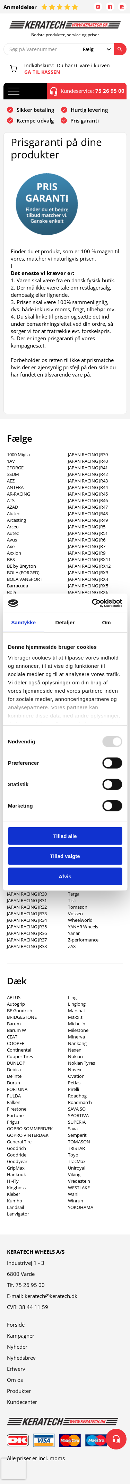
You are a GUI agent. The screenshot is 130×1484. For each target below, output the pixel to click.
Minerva (76, 1037)
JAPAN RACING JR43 (88, 481)
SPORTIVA (78, 1115)
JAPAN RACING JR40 (88, 461)
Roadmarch (80, 1102)
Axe (11, 546)
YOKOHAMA (80, 1207)
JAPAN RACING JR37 (27, 940)
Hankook (16, 1174)
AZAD (12, 507)
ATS (11, 500)
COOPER (16, 1043)
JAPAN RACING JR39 (88, 454)
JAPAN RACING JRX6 (88, 592)
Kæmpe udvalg (35, 120)
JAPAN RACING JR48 (88, 513)
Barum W (16, 1030)
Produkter (19, 1390)
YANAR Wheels (83, 927)
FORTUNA (17, 1089)
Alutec (13, 513)
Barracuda (17, 586)
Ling (72, 997)
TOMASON (79, 1142)
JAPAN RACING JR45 (88, 494)
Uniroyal (76, 1168)
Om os (15, 1379)
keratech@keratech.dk (51, 1295)
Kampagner (20, 1335)
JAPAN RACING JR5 (86, 527)
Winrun (75, 1201)
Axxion (14, 553)
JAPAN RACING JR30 (27, 894)
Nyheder (17, 1346)
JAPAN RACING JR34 (27, 920)
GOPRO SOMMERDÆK (30, 1128)
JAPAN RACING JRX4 (88, 579)
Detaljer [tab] (65, 622)
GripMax (16, 1168)
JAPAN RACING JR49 (88, 520)
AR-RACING (18, 494)
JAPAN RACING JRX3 (88, 572)
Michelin (76, 1024)
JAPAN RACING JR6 (86, 540)
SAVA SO (77, 1109)
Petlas (74, 1083)
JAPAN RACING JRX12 (89, 566)
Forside (16, 1324)
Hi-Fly (13, 1181)
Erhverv (16, 1368)
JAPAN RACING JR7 (86, 546)
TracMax (77, 1161)
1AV (11, 461)
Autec (13, 533)
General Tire (19, 1142)
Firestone (16, 1109)
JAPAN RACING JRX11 (89, 559)
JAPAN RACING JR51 (88, 533)
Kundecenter (22, 1401)
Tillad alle (65, 836)
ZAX (72, 946)
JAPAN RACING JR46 (88, 500)
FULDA (14, 1096)
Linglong (77, 1004)
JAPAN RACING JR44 (88, 487)
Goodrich (16, 1148)
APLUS (13, 997)
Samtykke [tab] (23, 622)
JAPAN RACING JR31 (27, 900)
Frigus (13, 1122)
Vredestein (79, 1181)
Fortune (15, 1115)
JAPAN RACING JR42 (88, 474)
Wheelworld (80, 920)
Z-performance (83, 940)
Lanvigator (18, 1214)
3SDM (13, 474)
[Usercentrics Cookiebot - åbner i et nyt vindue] (92, 603)
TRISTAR (76, 1148)
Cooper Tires (20, 1056)
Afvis (65, 876)
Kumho (14, 1201)
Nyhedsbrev (21, 1357)
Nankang (77, 1043)
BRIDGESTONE (22, 1017)
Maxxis (75, 1017)
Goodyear (17, 1161)
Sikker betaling (35, 109)
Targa (73, 894)
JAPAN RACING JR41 (88, 468)
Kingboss (16, 1187)
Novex (74, 1069)
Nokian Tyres (81, 1063)
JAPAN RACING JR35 (27, 927)
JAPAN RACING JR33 (27, 913)
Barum (14, 1024)
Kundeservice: (87, 91)
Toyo (73, 1155)
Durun (13, 1083)
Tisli (72, 900)
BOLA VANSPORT (24, 579)
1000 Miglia (18, 454)
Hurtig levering (89, 109)
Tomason (77, 907)
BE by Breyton (21, 566)
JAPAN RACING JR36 (27, 933)
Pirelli (73, 1089)
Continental (19, 1050)
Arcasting (16, 520)
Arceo (13, 527)
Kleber (13, 1194)
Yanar (74, 933)
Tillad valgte (65, 856)
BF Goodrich (19, 1010)
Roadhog (77, 1096)
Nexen (74, 1050)
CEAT (12, 1037)
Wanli (73, 1194)
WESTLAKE (79, 1187)
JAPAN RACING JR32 (27, 907)
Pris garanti (84, 120)
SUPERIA (77, 1122)
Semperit (77, 1135)
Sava (73, 1128)
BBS (11, 559)
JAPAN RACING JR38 (27, 946)
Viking (74, 1174)
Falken (13, 1102)
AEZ (11, 481)
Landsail (15, 1207)
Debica (14, 1069)
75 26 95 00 (30, 1284)
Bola (11, 592)
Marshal (76, 1010)
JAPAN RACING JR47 (88, 507)
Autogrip (16, 1004)
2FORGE (15, 468)
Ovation (76, 1076)
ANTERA (15, 487)
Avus (12, 540)
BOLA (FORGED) (23, 572)
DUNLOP (16, 1063)
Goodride (16, 1155)
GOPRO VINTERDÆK (28, 1135)
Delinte (14, 1076)
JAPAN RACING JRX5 (88, 586)
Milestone (78, 1030)
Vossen (75, 913)
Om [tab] (106, 622)
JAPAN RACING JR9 (86, 553)
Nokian (75, 1056)
